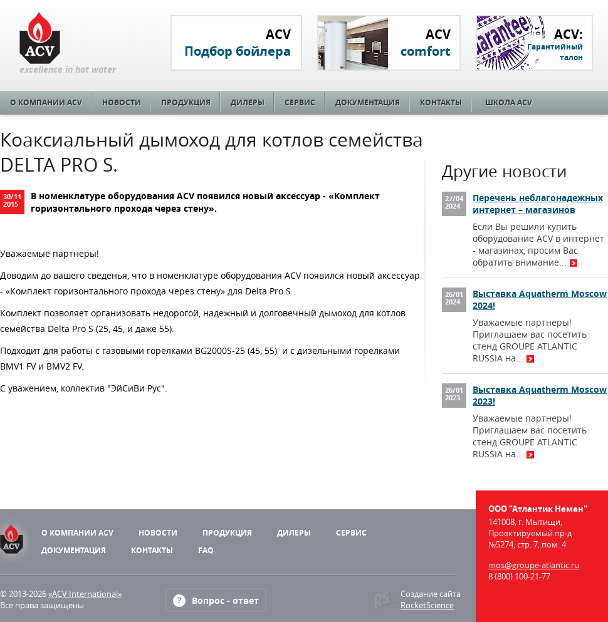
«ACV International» (85, 593)
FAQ (206, 550)
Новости (121, 102)
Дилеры (248, 102)
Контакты (441, 102)
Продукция (186, 102)
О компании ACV (46, 102)
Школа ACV (508, 102)
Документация (367, 102)
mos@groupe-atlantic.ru (533, 565)
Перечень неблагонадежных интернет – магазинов (538, 203)
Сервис (300, 102)
